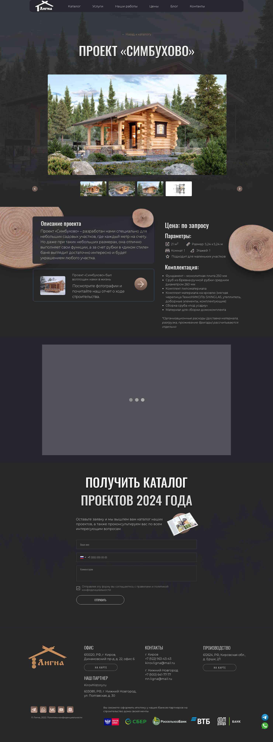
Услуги (97, 6)
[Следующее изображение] (239, 189)
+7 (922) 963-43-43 (158, 659)
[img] (52, 285)
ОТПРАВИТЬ (100, 600)
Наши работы (126, 6)
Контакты (197, 6)
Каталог (74, 6)
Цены (154, 6)
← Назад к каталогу (136, 34)
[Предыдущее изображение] (35, 189)
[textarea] (136, 573)
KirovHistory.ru (95, 685)
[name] (136, 544)
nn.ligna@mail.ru (158, 679)
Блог (174, 6)
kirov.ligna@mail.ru (160, 663)
